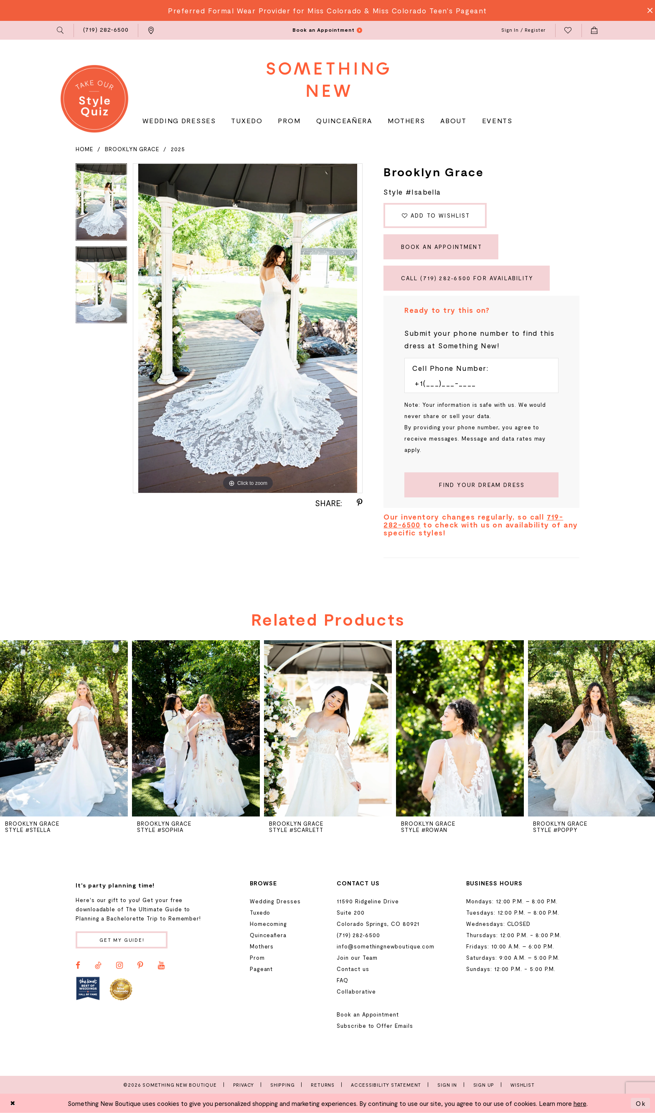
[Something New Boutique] (328, 79)
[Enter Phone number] (477, 383)
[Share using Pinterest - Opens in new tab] (360, 502)
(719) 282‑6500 (358, 935)
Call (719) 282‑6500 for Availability (467, 278)
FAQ (342, 980)
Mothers (262, 946)
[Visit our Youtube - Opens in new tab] (161, 965)
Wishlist (522, 1085)
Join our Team (357, 957)
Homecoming (268, 923)
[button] (61, 30)
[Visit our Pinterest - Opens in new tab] (140, 965)
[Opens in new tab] (88, 988)
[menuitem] (61, 30)
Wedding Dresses (275, 901)
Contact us (353, 969)
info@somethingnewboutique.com (385, 946)
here (580, 1103)
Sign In (447, 1085)
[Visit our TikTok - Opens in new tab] (98, 965)
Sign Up (484, 1085)
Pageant (261, 969)
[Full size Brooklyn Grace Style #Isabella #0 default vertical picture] (247, 328)
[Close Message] (647, 10)
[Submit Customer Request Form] (481, 484)
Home (84, 149)
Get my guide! (122, 940)
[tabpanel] (101, 204)
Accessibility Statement (386, 1085)
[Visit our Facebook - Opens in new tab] (78, 965)
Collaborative (356, 991)
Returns (323, 1085)
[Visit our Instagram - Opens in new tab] (119, 965)
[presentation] (64, 728)
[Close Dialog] (13, 1103)
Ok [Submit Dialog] (641, 1103)
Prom (257, 957)
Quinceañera (268, 935)
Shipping (282, 1085)
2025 (178, 149)
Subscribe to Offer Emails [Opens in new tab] (375, 1025)
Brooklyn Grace (132, 149)
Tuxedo (260, 912)
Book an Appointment (441, 246)
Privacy (243, 1085)
